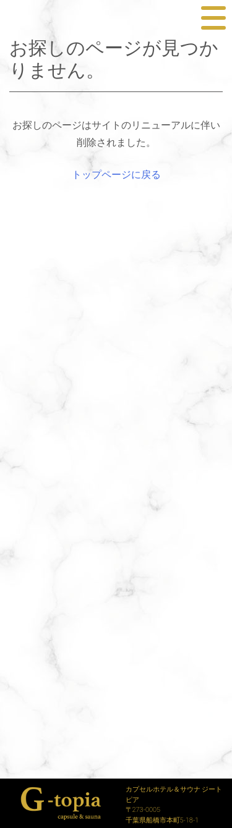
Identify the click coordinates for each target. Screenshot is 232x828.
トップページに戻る (116, 174)
